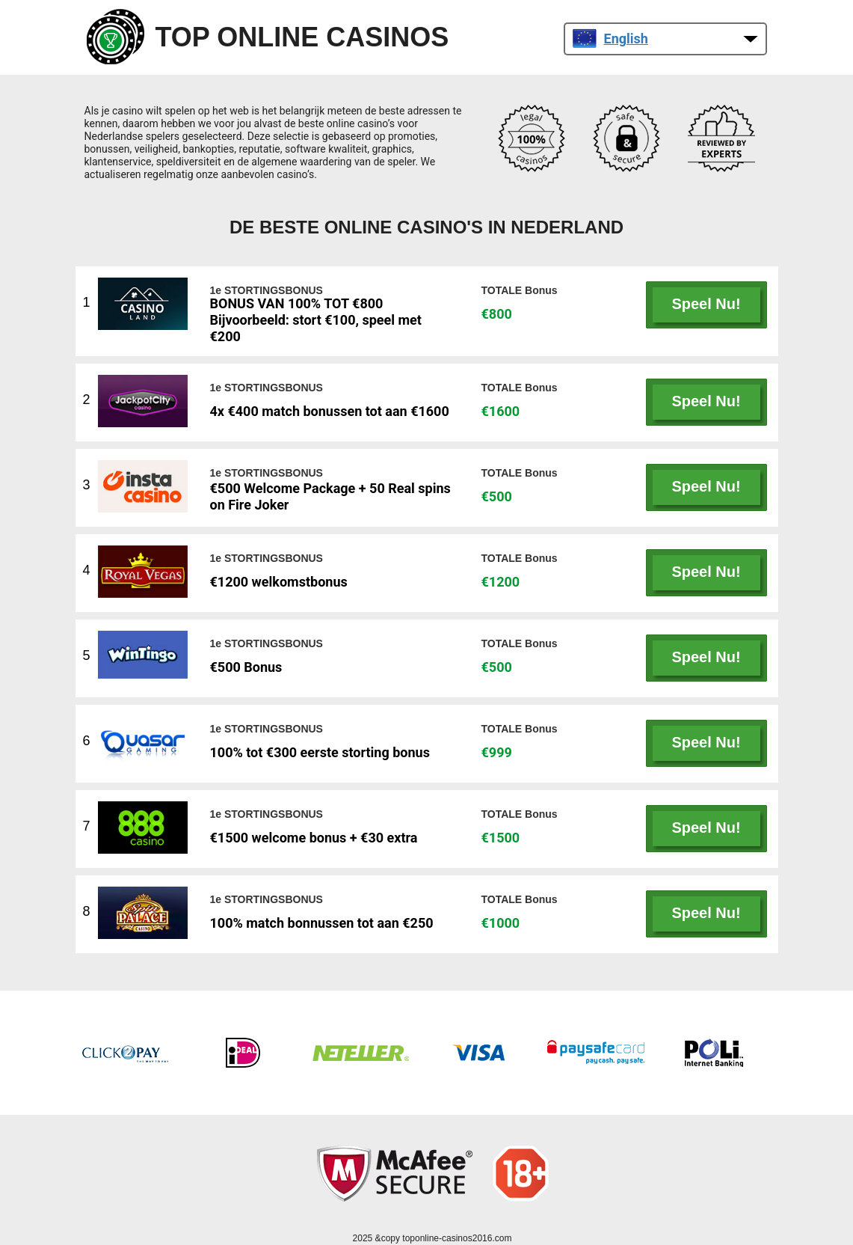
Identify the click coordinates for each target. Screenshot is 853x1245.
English (610, 38)
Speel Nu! (705, 304)
